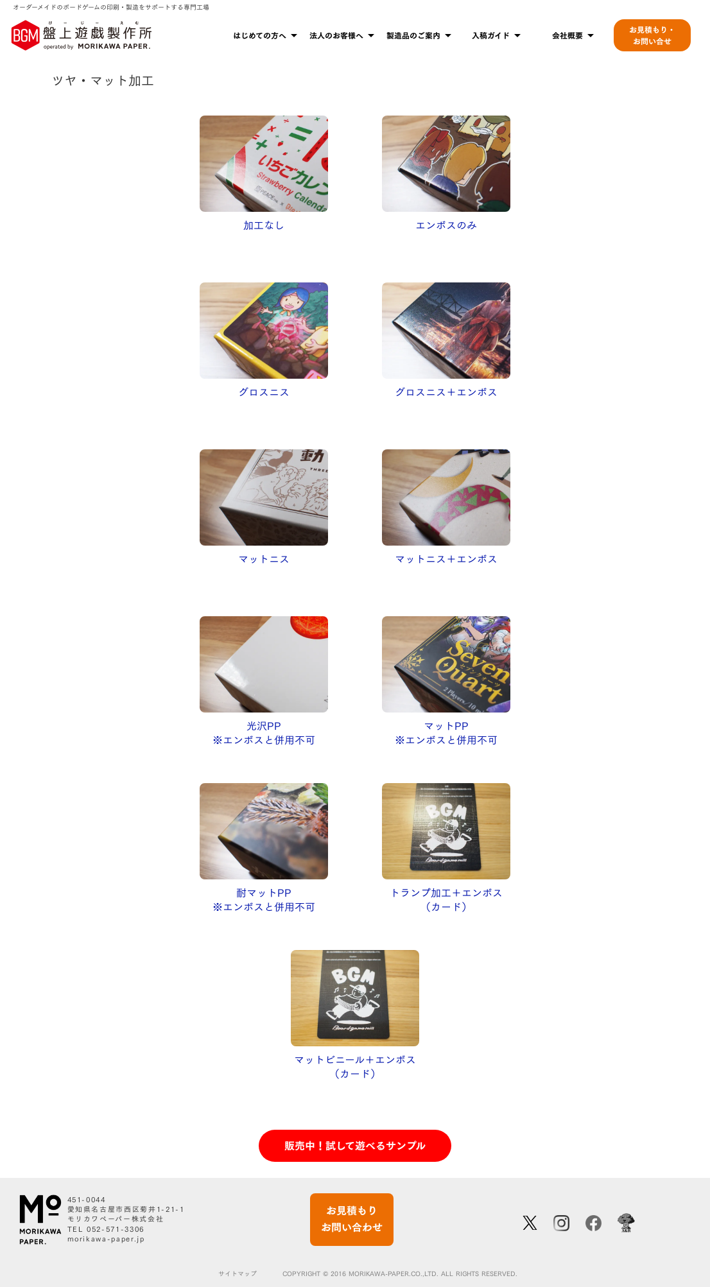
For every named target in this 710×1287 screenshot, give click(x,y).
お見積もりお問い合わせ (352, 1219)
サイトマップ (237, 1274)
